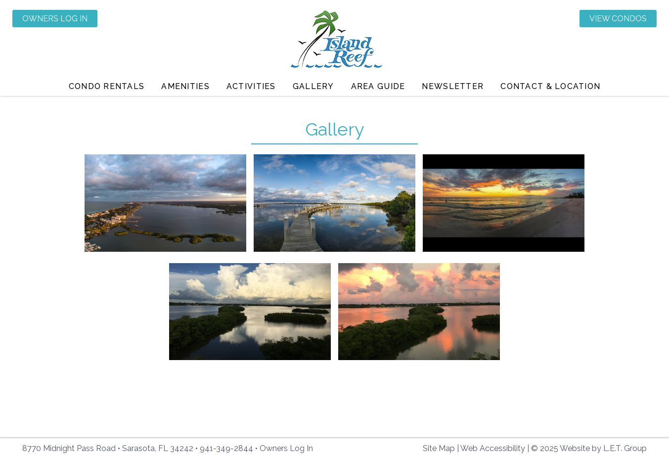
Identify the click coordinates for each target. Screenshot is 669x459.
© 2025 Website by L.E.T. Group (589, 448)
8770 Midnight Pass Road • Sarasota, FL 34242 (107, 448)
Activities (251, 86)
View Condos (618, 18)
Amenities (185, 86)
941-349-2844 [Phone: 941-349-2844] (226, 448)
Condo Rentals (107, 86)
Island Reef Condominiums (334, 41)
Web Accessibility (492, 448)
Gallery (313, 86)
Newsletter (453, 86)
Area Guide (378, 86)
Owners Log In (55, 18)
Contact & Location (550, 86)
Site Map (439, 448)
